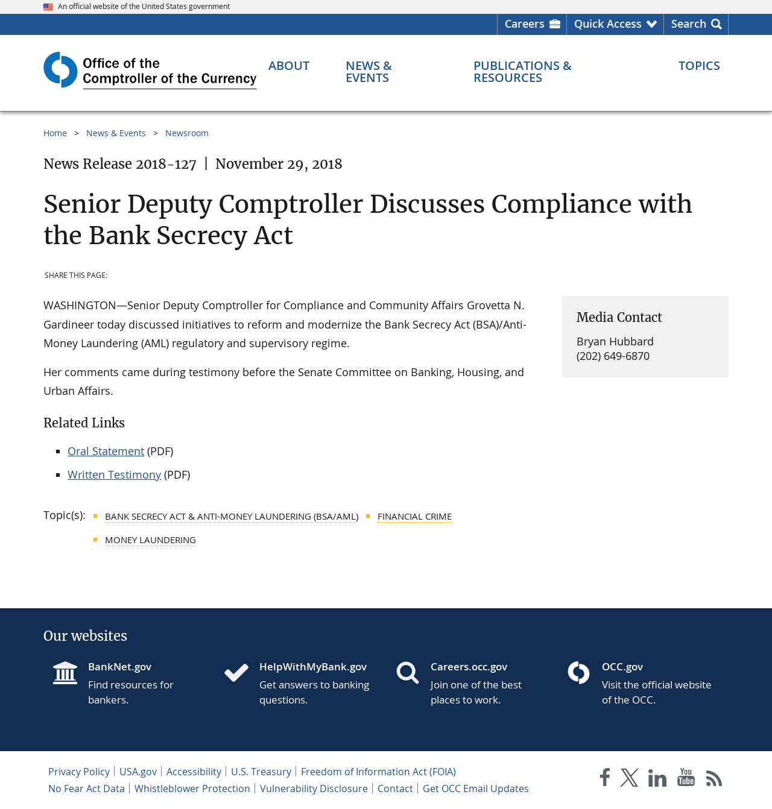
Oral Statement (106, 451)
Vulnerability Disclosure (314, 788)
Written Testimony (114, 474)
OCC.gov (622, 666)
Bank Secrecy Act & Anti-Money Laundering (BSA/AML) (231, 516)
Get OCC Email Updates (476, 788)
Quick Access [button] (608, 23)
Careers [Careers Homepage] (525, 23)
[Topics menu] (699, 66)
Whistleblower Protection (192, 788)
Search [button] (688, 23)
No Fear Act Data (86, 788)
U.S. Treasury (261, 771)
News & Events (116, 133)
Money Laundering (150, 540)
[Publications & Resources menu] (558, 72)
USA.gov (138, 771)
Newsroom (187, 133)
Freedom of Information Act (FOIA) (378, 771)
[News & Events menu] (391, 72)
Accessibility (193, 771)
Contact (395, 788)
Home (55, 133)
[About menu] (289, 66)
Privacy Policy (79, 771)
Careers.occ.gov (469, 666)
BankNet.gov (119, 666)
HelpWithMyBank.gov (313, 666)
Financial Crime (415, 516)
